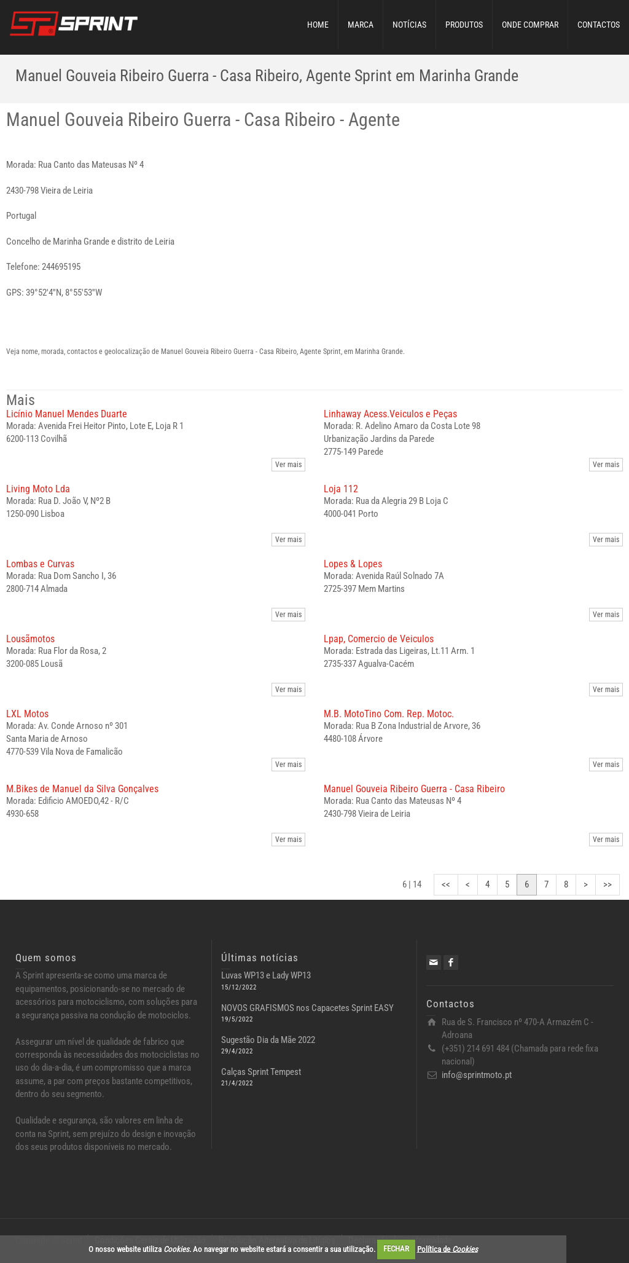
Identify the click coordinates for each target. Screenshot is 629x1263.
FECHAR (396, 1248)
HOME (318, 25)
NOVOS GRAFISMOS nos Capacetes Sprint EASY (307, 1007)
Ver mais (288, 464)
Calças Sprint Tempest (261, 1071)
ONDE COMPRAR (530, 25)
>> (607, 884)
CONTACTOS (598, 25)
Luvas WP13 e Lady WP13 (266, 975)
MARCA (360, 25)
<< (446, 884)
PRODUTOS (464, 25)
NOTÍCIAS (409, 25)
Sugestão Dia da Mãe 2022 (268, 1039)
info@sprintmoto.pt (477, 1074)
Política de (447, 1248)
